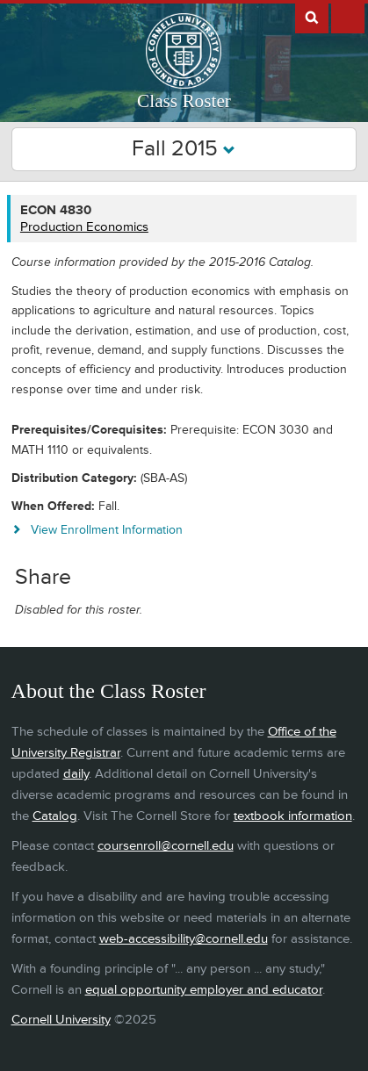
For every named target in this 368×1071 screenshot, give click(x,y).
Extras (347, 16)
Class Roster (184, 100)
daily (76, 774)
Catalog (54, 816)
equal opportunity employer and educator (203, 989)
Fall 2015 (183, 148)
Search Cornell (311, 16)
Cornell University (61, 1019)
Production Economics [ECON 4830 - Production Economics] (84, 227)
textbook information (293, 816)
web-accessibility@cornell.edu (183, 939)
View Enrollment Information (107, 529)
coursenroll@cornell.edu (165, 845)
